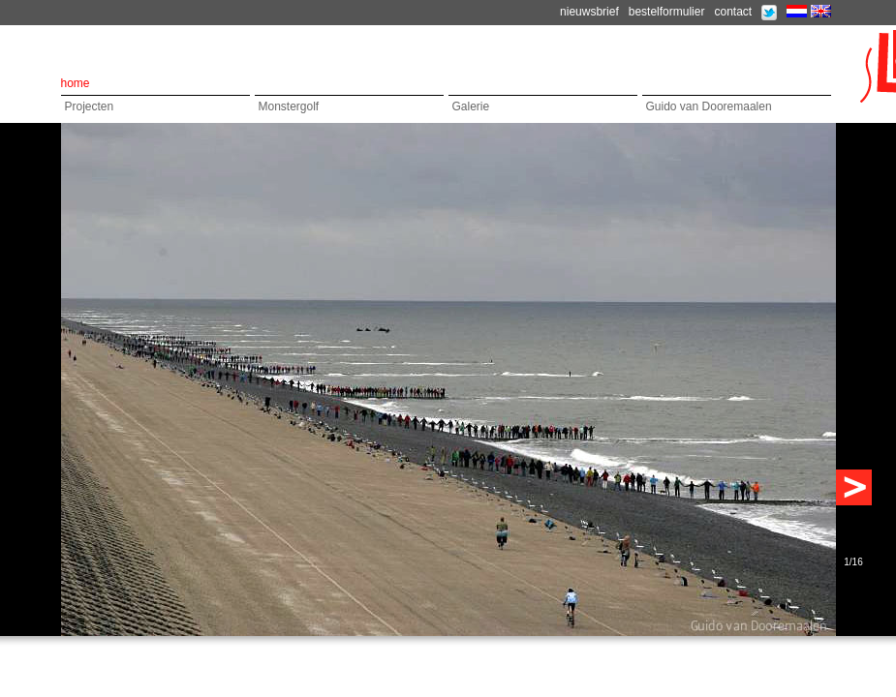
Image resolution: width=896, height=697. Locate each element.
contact (733, 11)
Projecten (89, 106)
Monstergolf (289, 106)
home (75, 83)
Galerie (471, 106)
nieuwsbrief (589, 11)
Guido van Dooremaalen (709, 106)
